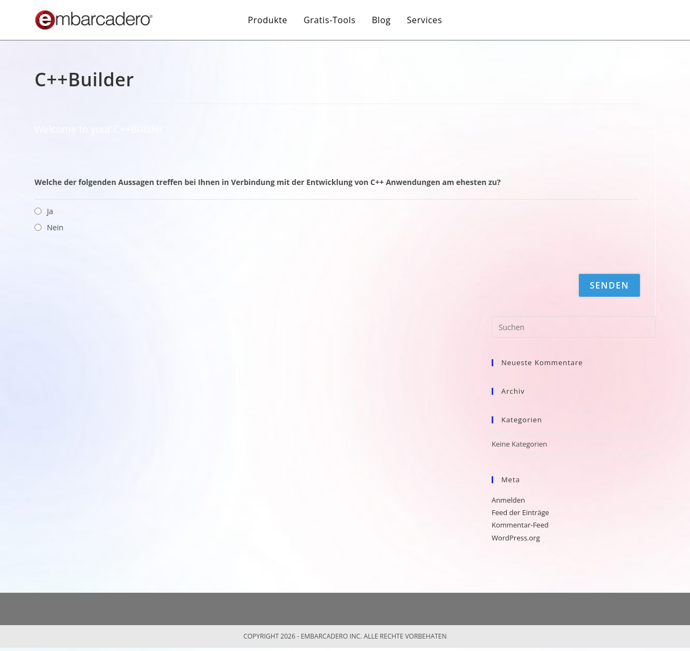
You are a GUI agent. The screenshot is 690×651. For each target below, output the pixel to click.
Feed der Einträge (520, 512)
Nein (55, 227)
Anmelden (508, 500)
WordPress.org (516, 538)
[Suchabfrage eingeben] (574, 327)
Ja (50, 211)
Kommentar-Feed (520, 525)
